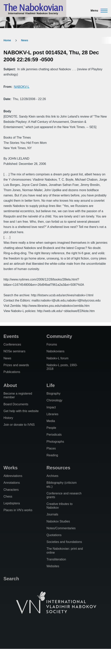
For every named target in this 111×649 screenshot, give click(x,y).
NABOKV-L (21, 86)
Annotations (11, 482)
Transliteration (56, 559)
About (10, 385)
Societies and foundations (64, 541)
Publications (11, 372)
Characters (11, 489)
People (51, 427)
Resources (58, 467)
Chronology (54, 400)
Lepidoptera (11, 503)
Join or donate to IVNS (19, 424)
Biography (53, 393)
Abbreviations (12, 476)
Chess (7, 496)
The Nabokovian (33, 7)
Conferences (12, 344)
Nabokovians (55, 351)
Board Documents (15, 404)
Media (50, 421)
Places (51, 448)
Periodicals (54, 434)
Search (11, 578)
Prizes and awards (16, 365)
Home (7, 40)
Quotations (53, 535)
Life (50, 385)
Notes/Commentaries (61, 528)
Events (11, 336)
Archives (52, 476)
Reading (52, 455)
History (8, 417)
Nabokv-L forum (57, 358)
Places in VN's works (17, 510)
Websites (52, 566)
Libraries (52, 414)
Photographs (55, 441)
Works (10, 467)
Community (59, 336)
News (24, 40)
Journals (52, 514)
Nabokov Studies (58, 521)
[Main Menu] (98, 10)
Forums (51, 344)
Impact (51, 407)
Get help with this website (21, 411)
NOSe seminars (14, 351)
